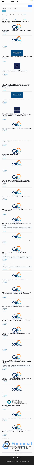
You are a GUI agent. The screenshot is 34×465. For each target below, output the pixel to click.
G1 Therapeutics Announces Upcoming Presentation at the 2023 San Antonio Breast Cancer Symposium (16, 334)
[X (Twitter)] (14, 451)
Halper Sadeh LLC (5, 102)
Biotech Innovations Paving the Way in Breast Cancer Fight (11, 263)
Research (24, 19)
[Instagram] (20, 451)
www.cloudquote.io (23, 446)
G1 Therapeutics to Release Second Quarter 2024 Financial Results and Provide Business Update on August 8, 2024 (14, 167)
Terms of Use (20, 462)
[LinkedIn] (18, 451)
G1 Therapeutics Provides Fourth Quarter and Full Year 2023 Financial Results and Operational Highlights (15, 280)
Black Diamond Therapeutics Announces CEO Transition (11, 405)
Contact (17, 462)
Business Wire (4, 90)
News (15, 19)
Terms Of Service (24, 448)
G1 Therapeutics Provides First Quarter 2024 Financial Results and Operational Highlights (16, 240)
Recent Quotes (4, 8)
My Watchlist (10, 8)
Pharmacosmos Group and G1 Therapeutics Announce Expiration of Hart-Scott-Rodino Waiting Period (16, 43)
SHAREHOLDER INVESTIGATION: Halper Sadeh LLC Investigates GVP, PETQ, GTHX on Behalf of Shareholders (17, 57)
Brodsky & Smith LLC (5, 74)
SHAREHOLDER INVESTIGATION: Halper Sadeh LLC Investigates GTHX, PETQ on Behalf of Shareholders (16, 99)
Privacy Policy (19, 448)
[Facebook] (16, 451)
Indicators (15, 8)
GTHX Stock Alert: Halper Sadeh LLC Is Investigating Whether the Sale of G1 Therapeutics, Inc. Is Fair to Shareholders (16, 141)
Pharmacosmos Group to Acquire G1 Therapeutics (10, 154)
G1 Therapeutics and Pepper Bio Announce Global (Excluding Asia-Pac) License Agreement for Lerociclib (16, 253)
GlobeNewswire (4, 34)
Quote (6, 19)
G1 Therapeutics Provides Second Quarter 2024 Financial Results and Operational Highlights (17, 128)
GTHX (24, 14)
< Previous (3, 22)
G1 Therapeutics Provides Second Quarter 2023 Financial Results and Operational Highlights (17, 418)
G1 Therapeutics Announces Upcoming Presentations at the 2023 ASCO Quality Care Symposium (15, 392)
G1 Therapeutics (5, 46)
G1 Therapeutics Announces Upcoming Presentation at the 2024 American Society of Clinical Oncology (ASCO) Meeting (17, 210)
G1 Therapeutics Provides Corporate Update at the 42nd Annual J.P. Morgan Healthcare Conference (16, 307)
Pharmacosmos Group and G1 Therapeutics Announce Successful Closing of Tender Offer (16, 30)
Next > (9, 22)
